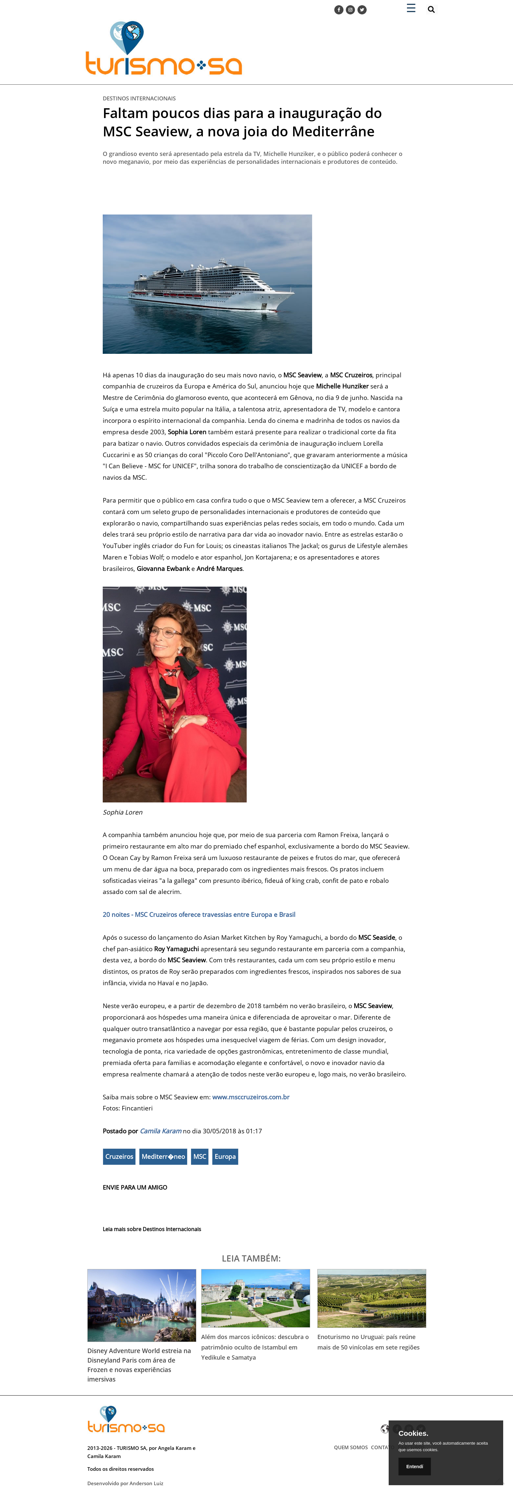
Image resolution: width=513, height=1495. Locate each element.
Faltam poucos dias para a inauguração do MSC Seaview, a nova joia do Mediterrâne (242, 121)
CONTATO (383, 1447)
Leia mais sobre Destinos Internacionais (152, 1229)
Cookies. (413, 1433)
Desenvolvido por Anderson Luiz (125, 1483)
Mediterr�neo (163, 1156)
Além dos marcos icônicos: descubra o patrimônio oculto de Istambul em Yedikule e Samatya (255, 1347)
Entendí (414, 1466)
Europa (225, 1156)
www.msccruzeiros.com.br (251, 1096)
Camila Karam (160, 1130)
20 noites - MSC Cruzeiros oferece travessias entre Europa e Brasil (200, 914)
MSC (199, 1156)
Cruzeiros (119, 1156)
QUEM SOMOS (351, 1447)
